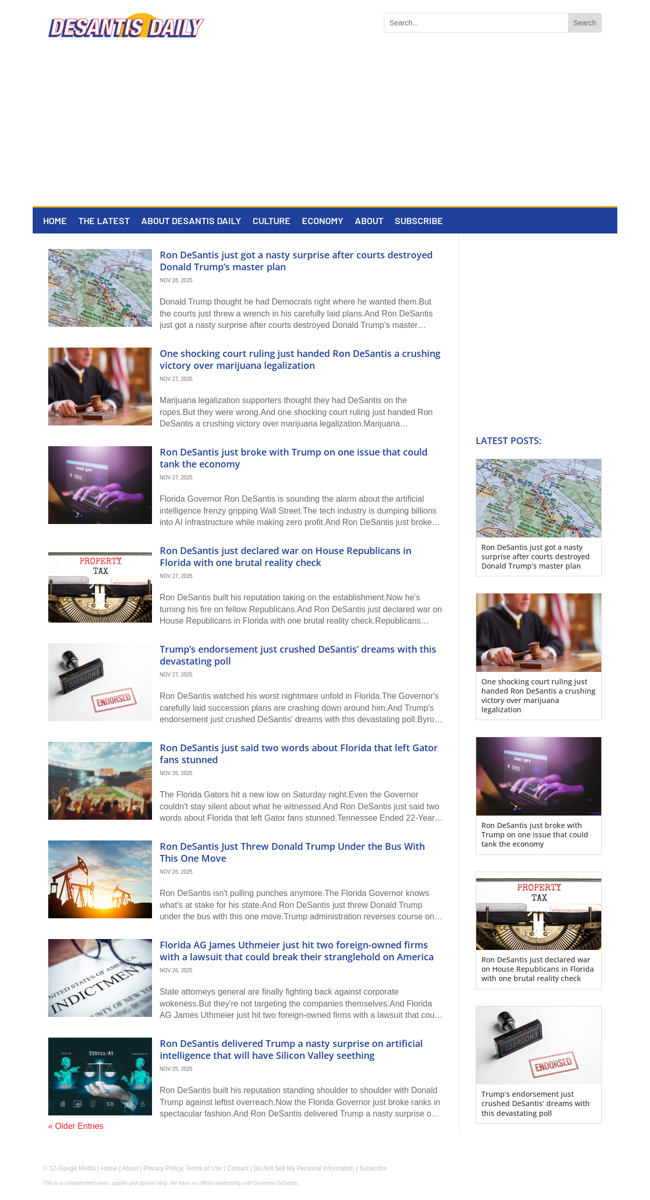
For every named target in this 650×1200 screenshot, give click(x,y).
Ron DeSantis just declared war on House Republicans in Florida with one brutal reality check (285, 556)
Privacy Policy (162, 1168)
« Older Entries (76, 1126)
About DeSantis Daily (191, 221)
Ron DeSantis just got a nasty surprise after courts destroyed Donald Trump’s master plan (296, 261)
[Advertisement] (325, 128)
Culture (272, 221)
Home (55, 221)
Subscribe (419, 221)
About (369, 221)
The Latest (104, 221)
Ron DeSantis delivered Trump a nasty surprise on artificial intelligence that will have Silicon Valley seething (291, 1049)
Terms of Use (203, 1168)
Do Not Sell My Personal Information (304, 1168)
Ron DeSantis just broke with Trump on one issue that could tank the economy (293, 458)
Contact (237, 1168)
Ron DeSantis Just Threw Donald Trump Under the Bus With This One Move (292, 852)
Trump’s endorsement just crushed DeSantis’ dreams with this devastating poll (298, 655)
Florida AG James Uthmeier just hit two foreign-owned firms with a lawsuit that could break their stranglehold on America (297, 951)
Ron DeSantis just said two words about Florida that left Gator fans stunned (299, 753)
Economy (322, 221)
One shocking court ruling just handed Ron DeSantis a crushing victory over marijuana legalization (300, 359)
